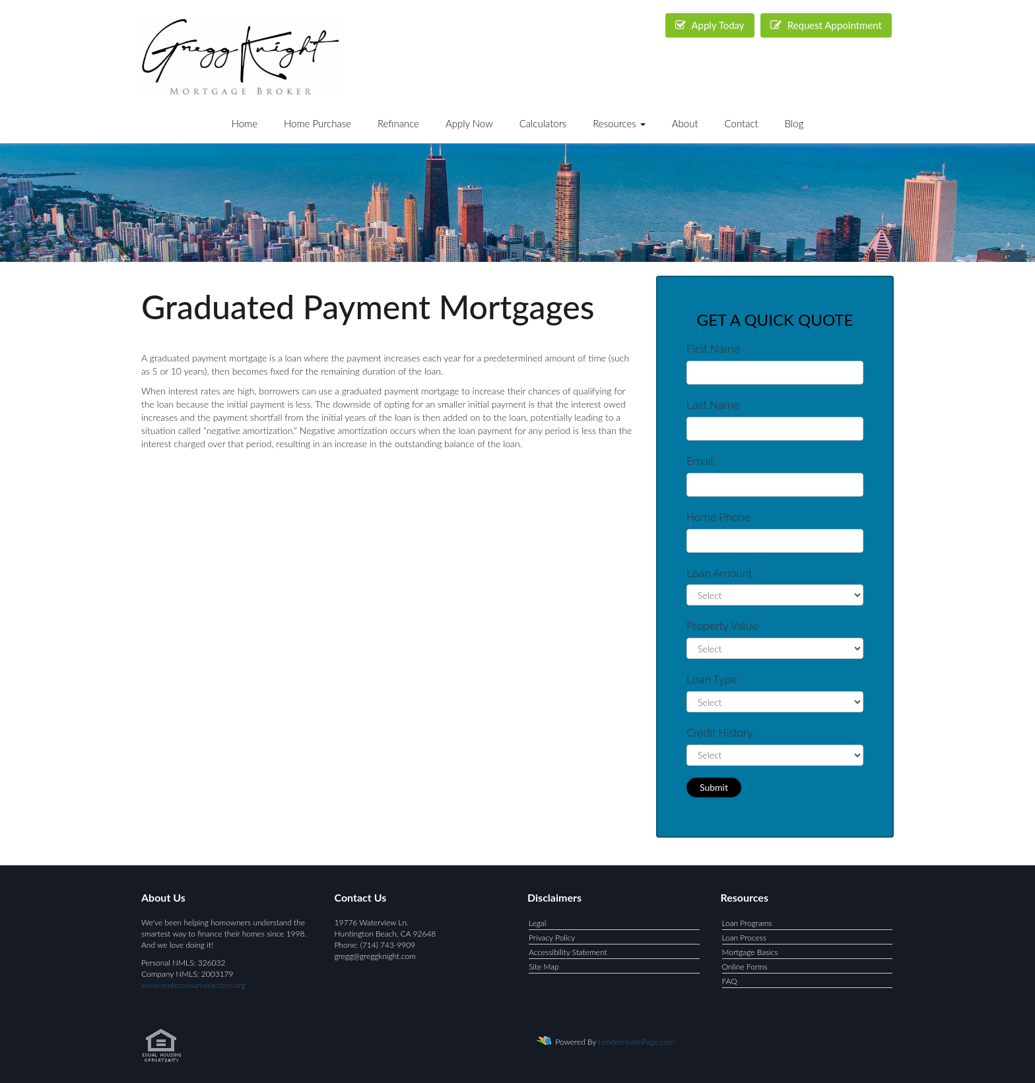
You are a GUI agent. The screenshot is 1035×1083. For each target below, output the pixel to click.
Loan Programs (747, 923)
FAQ (729, 981)
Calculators (543, 123)
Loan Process (744, 938)
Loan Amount (722, 573)
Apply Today (710, 25)
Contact (741, 123)
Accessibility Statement (568, 952)
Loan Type (714, 679)
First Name (716, 349)
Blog (794, 123)
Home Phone (721, 517)
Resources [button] (619, 123)
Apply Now (469, 123)
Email (702, 461)
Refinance (398, 123)
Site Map (544, 967)
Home (244, 123)
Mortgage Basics (750, 952)
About (685, 123)
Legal (537, 923)
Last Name (716, 405)
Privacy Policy (552, 938)
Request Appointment (826, 25)
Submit (714, 787)
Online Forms (745, 967)
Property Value (725, 626)
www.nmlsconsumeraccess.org (193, 985)
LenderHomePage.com (636, 1042)
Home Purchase (317, 123)
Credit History (722, 733)
